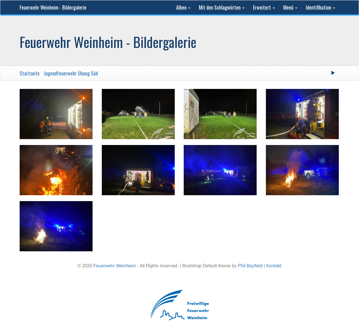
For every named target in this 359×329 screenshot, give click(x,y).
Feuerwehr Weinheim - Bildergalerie (53, 7)
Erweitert (264, 7)
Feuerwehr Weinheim (114, 265)
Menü (290, 7)
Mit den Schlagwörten (222, 7)
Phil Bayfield (250, 265)
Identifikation (320, 7)
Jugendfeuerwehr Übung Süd (71, 73)
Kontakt (273, 265)
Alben (183, 7)
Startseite (30, 73)
